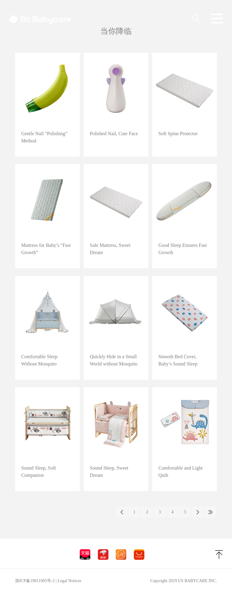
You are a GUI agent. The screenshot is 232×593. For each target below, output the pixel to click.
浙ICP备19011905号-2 (35, 581)
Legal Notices (69, 581)
